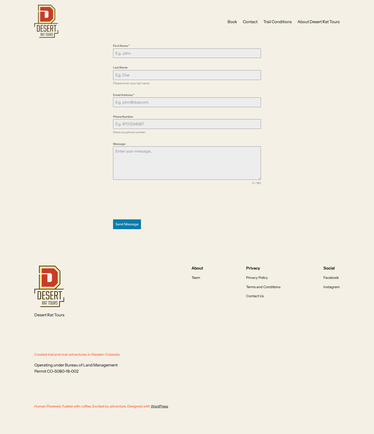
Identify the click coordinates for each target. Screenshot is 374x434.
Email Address (124, 95)
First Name (121, 46)
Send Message (127, 224)
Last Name (120, 67)
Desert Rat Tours (49, 314)
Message (119, 144)
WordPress (159, 406)
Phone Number (123, 116)
